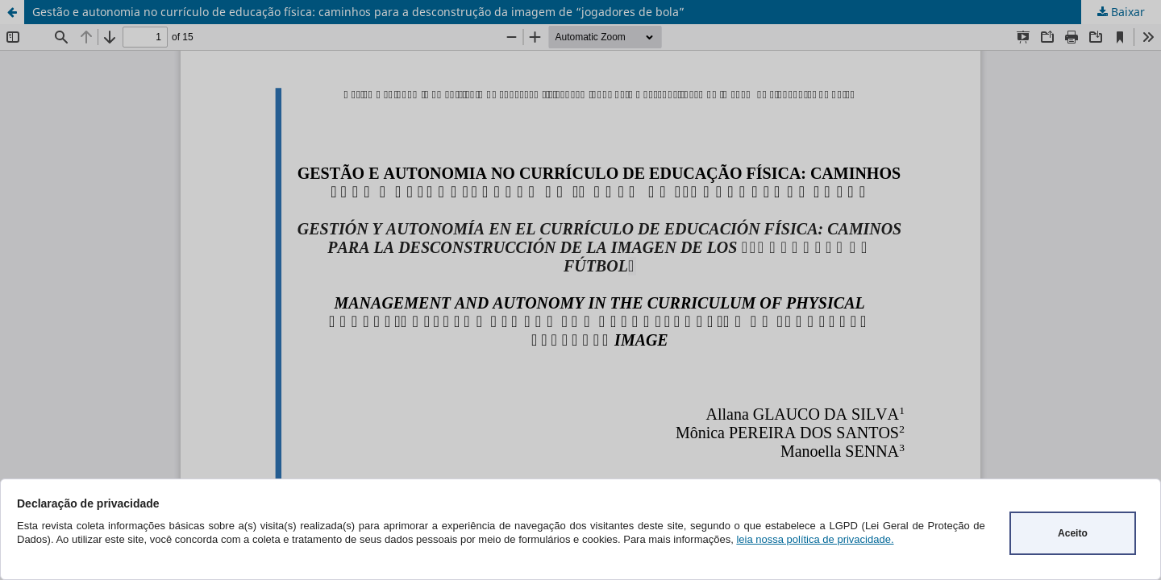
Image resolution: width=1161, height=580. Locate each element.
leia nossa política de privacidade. (814, 539)
